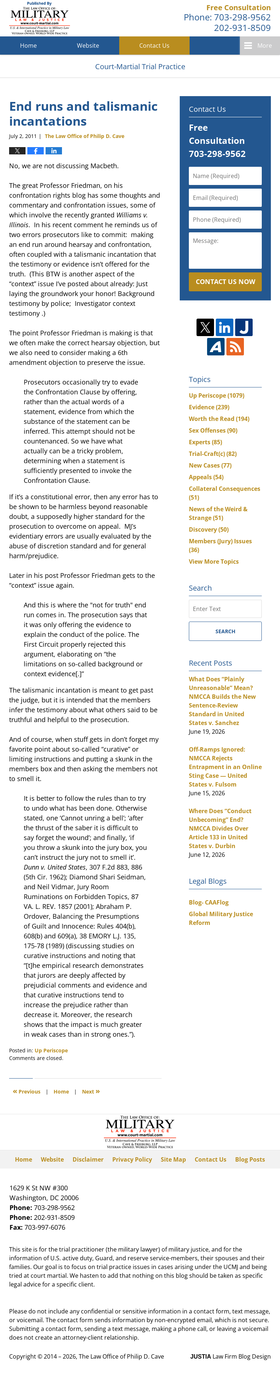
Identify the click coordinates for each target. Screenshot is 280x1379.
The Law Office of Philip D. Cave (121, 1356)
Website (88, 46)
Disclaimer (88, 1159)
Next (91, 1091)
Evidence (209, 407)
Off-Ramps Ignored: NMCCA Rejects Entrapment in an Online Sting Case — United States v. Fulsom (225, 766)
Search (225, 631)
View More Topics (214, 561)
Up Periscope (51, 1050)
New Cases (210, 465)
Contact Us (154, 46)
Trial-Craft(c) (213, 454)
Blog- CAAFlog (209, 902)
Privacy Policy (132, 1159)
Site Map (173, 1159)
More (264, 46)
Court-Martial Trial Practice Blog (39, 18)
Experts (205, 442)
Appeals (206, 477)
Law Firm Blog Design (230, 1356)
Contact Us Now (225, 281)
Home (28, 46)
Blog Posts (250, 1159)
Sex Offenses (213, 430)
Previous (26, 1091)
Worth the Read (219, 419)
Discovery (209, 529)
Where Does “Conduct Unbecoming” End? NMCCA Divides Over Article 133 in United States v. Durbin (220, 828)
